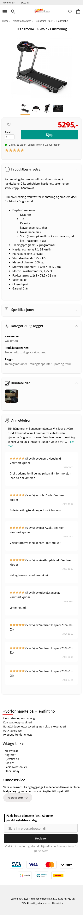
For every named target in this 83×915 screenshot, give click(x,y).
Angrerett (10, 755)
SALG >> (25, 2)
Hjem (5, 21)
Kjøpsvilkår (11, 751)
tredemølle (33, 179)
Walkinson (11, 341)
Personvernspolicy (16, 767)
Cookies (9, 763)
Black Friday (12, 771)
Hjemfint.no (12, 759)
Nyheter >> (9, 2)
